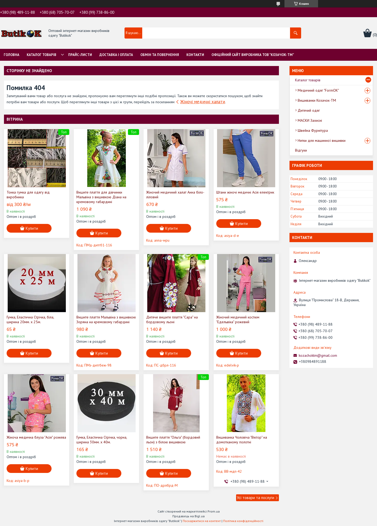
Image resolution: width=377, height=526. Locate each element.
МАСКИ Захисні (310, 120)
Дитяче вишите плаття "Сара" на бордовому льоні (172, 319)
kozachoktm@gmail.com (318, 355)
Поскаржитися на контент (202, 521)
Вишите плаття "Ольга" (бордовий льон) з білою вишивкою (173, 439)
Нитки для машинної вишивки (322, 140)
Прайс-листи (80, 55)
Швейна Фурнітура (313, 130)
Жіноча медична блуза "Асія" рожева (36, 437)
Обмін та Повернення (159, 55)
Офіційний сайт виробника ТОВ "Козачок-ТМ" (253, 55)
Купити (32, 228)
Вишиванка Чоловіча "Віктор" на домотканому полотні (241, 439)
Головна (11, 55)
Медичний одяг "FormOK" (318, 90)
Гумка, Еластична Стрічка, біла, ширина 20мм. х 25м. (30, 319)
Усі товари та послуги (255, 497)
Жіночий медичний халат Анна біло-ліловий (175, 194)
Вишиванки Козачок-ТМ (317, 100)
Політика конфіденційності (243, 521)
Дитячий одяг (309, 110)
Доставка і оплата (116, 55)
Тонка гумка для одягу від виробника (28, 194)
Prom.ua (214, 511)
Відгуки (301, 150)
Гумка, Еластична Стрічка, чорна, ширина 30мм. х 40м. (101, 439)
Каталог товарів (41, 55)
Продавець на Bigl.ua (188, 516)
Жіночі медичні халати (202, 102)
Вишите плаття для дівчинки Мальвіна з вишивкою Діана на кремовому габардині (101, 197)
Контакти (195, 55)
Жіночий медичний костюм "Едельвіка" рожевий (237, 319)
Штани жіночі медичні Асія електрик (245, 192)
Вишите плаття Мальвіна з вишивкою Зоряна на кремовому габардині (106, 319)
